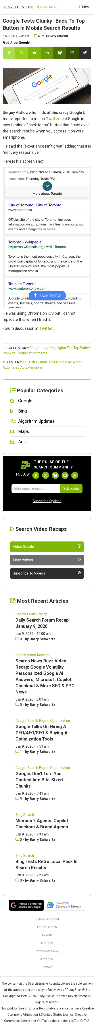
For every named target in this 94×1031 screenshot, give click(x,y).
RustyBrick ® (45, 996)
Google (24, 42)
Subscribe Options (47, 501)
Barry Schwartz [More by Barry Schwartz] (42, 639)
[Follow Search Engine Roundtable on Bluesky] (55, 475)
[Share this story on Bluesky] (59, 53)
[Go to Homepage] (31, 7)
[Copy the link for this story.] (85, 53)
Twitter (52, 118)
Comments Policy (47, 951)
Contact (47, 967)
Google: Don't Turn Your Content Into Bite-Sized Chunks (39, 780)
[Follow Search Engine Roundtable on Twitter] (45, 475)
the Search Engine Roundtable (44, 983)
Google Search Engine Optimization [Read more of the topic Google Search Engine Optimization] (42, 721)
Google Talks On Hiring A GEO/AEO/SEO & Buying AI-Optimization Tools (42, 733)
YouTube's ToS (79, 1021)
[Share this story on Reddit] (34, 53)
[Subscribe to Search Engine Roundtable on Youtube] (65, 475)
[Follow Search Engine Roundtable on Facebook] (35, 475)
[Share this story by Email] (72, 53)
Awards (47, 935)
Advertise (47, 959)
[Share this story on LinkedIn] (47, 53)
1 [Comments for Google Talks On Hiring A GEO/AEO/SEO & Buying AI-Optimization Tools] (19, 752)
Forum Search (47, 927)
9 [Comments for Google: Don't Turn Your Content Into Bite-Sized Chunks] (19, 799)
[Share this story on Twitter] (21, 53)
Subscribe (71, 488)
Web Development (74, 996)
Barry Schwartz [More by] (59, 36)
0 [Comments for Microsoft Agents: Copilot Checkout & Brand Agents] (19, 839)
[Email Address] (36, 488)
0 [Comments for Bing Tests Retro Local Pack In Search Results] (19, 880)
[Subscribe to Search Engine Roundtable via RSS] (74, 475)
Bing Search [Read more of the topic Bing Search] (24, 815)
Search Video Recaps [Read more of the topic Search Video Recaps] (32, 655)
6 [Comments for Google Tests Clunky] (37, 36)
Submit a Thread (47, 919)
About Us (47, 943)
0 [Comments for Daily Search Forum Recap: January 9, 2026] (19, 639)
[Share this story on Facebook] (9, 53)
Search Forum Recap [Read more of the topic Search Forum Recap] (31, 614)
